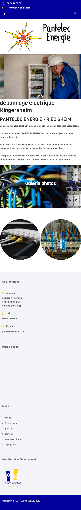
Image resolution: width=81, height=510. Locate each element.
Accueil (8, 417)
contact (9, 434)
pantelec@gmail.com (19, 7)
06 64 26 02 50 (14, 3)
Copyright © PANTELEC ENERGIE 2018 (21, 500)
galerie (8, 428)
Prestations (11, 423)
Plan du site (11, 444)
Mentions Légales (14, 439)
